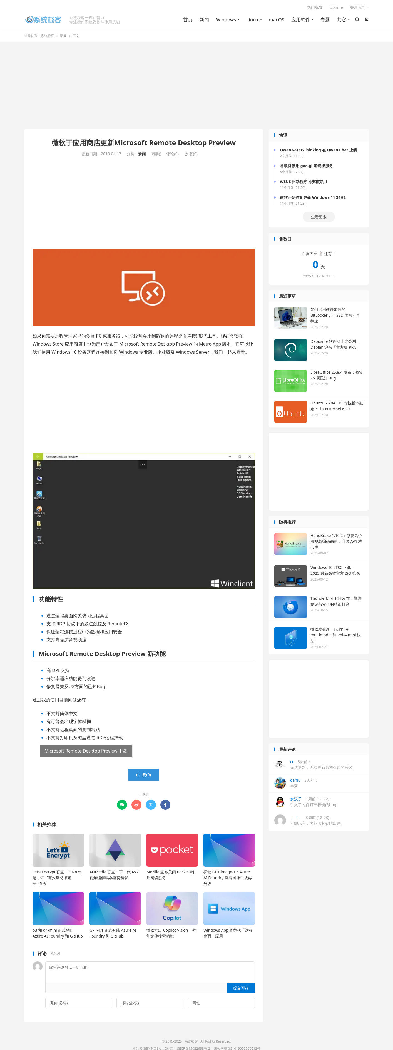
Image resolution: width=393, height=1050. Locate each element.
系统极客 (43, 19)
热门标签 (315, 7)
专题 (325, 19)
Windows (226, 19)
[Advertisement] (196, 86)
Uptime (336, 7)
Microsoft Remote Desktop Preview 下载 (85, 751)
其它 (341, 19)
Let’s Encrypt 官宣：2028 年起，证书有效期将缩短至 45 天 (57, 877)
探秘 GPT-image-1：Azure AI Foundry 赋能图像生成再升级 (227, 877)
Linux (252, 19)
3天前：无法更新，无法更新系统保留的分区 (313, 764)
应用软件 (300, 19)
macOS (276, 19)
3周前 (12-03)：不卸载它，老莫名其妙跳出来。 (309, 820)
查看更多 (319, 216)
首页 (188, 19)
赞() (191, 153)
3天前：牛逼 (296, 783)
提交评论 (241, 988)
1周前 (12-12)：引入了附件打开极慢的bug (305, 802)
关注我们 (357, 7)
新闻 (204, 19)
